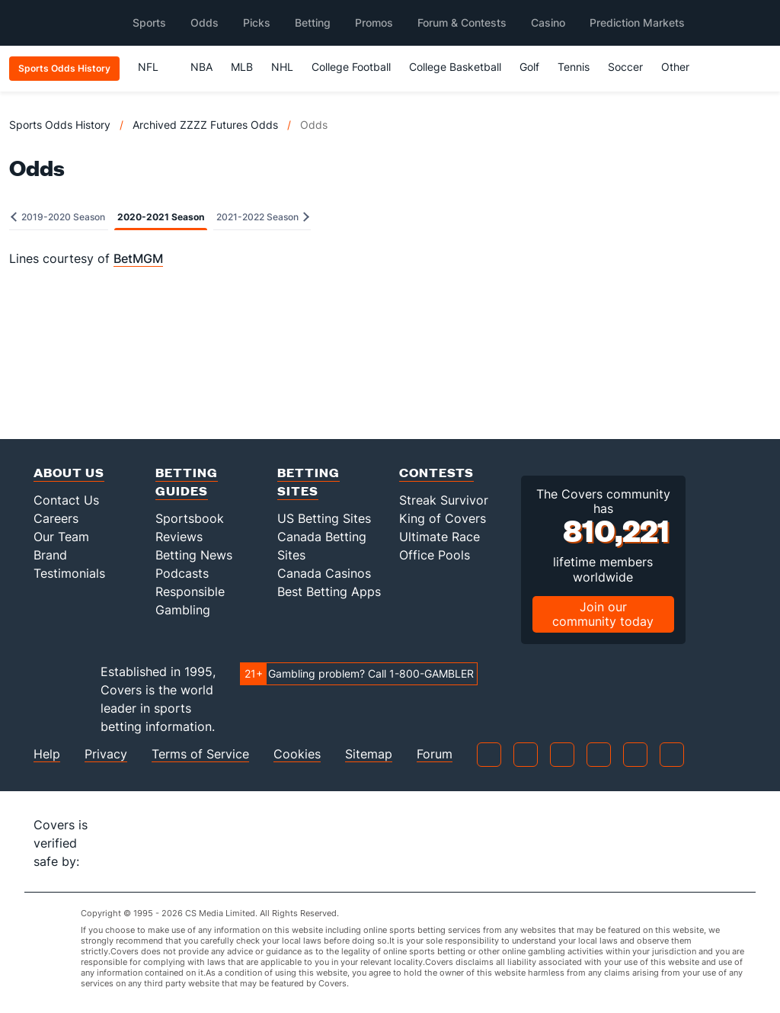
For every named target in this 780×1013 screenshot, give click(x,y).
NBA (201, 66)
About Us (69, 472)
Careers (56, 518)
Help (47, 754)
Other (682, 66)
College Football (351, 66)
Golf (529, 66)
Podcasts (182, 573)
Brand (50, 555)
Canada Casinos (324, 573)
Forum (434, 754)
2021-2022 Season (262, 217)
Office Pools (434, 555)
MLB (242, 66)
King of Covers (442, 518)
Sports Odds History (59, 124)
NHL (282, 66)
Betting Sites (308, 481)
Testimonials (69, 573)
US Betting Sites (324, 518)
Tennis (574, 66)
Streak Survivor (443, 500)
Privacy (106, 754)
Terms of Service (200, 754)
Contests (436, 472)
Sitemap (368, 754)
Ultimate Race (439, 536)
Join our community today (603, 614)
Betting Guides (186, 481)
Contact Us (66, 500)
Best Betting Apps (329, 591)
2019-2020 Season (58, 217)
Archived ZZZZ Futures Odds (205, 124)
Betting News (193, 555)
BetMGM (138, 258)
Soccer (625, 66)
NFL (155, 66)
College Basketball (455, 66)
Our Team (61, 536)
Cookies (297, 754)
